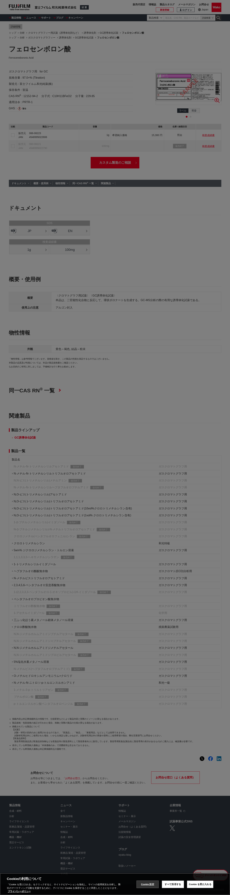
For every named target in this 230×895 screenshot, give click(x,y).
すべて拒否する (173, 884)
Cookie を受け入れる (200, 884)
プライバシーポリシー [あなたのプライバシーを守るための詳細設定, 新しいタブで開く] (19, 891)
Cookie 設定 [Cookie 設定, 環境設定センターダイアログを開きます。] (147, 884)
